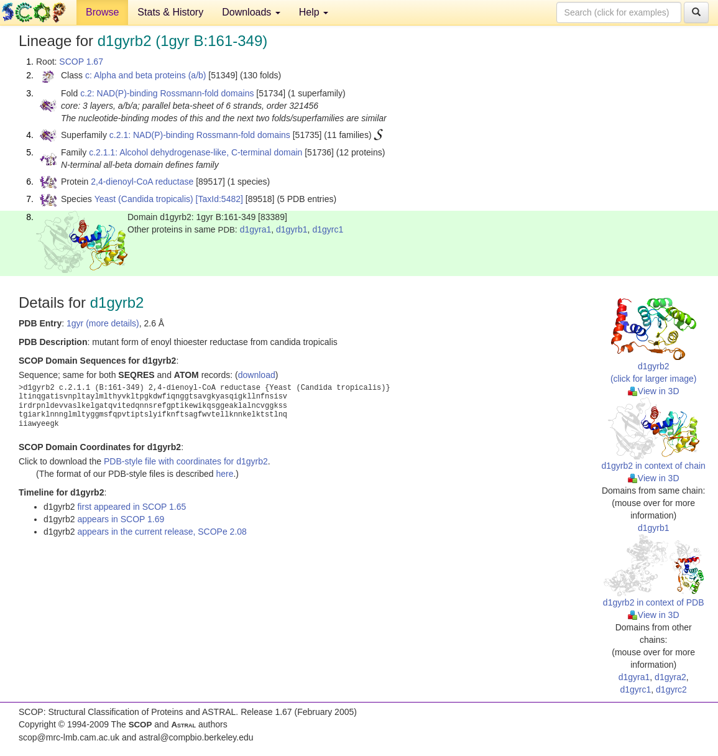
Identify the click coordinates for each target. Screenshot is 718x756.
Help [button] (313, 12)
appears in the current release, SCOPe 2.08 (161, 532)
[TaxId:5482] (219, 199)
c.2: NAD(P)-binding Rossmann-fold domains (167, 93)
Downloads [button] (251, 12)
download (256, 375)
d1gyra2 (670, 677)
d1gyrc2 (671, 689)
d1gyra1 (256, 229)
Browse (102, 12)
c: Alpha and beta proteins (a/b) (145, 75)
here (224, 474)
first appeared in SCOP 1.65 (131, 507)
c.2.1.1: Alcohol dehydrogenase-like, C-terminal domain (195, 152)
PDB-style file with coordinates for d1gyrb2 (186, 461)
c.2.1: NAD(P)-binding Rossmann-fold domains (199, 135)
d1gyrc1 (327, 229)
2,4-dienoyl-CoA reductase (142, 182)
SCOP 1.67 (81, 62)
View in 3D (653, 391)
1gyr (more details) (103, 323)
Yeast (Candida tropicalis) (143, 199)
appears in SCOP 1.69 (120, 519)
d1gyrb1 (292, 229)
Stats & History (170, 12)
